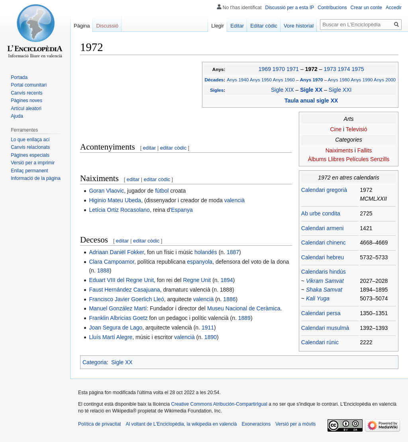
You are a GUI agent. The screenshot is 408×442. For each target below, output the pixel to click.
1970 (279, 69)
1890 (210, 337)
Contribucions (332, 7)
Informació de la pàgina (36, 178)
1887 (233, 252)
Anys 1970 (312, 79)
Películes (357, 159)
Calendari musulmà (325, 328)
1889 (244, 318)
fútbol (162, 190)
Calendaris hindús (323, 271)
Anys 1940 (238, 79)
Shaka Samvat (324, 289)
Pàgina (82, 26)
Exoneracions (256, 424)
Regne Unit (197, 280)
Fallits (364, 150)
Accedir (394, 7)
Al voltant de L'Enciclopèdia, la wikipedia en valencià (181, 424)
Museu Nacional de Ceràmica (243, 308)
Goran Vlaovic (106, 190)
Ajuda (17, 116)
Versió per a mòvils (295, 424)
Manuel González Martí (118, 308)
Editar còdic (263, 26)
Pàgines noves (26, 100)
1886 (229, 299)
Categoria (94, 362)
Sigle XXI (340, 90)
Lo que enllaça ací (30, 139)
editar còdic (173, 148)
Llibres (336, 159)
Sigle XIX (282, 90)
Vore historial (299, 26)
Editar (237, 26)
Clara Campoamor (111, 261)
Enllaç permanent (29, 171)
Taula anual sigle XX (311, 100)
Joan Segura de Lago (115, 327)
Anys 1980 (339, 79)
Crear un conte (366, 7)
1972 (312, 69)
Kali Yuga (318, 298)
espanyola (199, 261)
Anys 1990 (362, 79)
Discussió (107, 26)
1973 (330, 69)
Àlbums (317, 159)
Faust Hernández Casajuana (124, 289)
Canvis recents (26, 93)
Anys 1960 (284, 79)
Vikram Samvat (325, 281)
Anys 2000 (385, 79)
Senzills (379, 159)
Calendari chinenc (323, 242)
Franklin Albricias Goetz (118, 318)
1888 (103, 270)
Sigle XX (312, 90)
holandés (205, 252)
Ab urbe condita (320, 213)
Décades (214, 79)
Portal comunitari (29, 85)
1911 (208, 327)
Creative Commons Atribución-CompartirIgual (219, 404)
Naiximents (339, 150)
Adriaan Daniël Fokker (116, 252)
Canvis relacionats (30, 147)
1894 (226, 280)
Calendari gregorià (324, 190)
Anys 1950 (261, 79)
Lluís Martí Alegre (110, 337)
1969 (265, 69)
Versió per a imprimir (33, 163)
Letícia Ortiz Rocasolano (119, 210)
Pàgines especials (30, 155)
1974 (343, 69)
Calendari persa (321, 313)
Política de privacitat (99, 424)
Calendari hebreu (322, 257)
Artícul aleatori (26, 108)
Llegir (217, 26)
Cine (335, 129)
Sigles (217, 90)
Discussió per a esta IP (289, 7)
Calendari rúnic (320, 342)
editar (149, 148)
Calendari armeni (322, 228)
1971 (292, 69)
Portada (19, 77)
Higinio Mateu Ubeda (115, 200)
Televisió (356, 129)
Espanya (181, 210)
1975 (357, 69)
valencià (234, 200)
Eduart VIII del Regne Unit (121, 280)
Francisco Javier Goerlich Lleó (126, 299)
